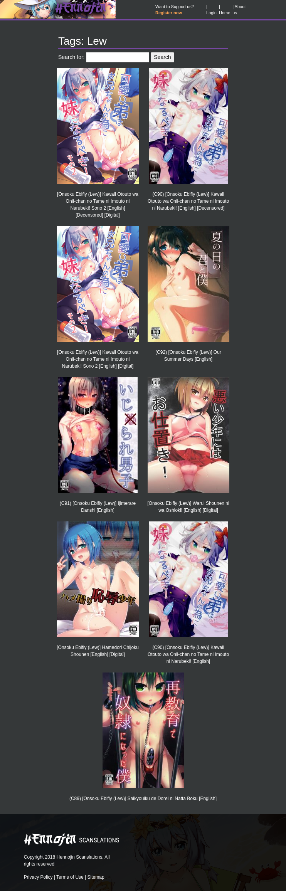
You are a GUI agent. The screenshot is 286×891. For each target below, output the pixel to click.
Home (224, 12)
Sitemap (95, 877)
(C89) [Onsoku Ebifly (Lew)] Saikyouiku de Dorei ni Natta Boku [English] (143, 798)
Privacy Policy (38, 877)
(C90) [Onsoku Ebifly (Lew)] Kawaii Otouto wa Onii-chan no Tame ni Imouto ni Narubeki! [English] (188, 654)
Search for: (71, 57)
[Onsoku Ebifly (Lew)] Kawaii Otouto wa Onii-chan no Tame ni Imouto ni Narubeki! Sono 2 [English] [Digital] (97, 359)
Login (211, 12)
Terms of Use (70, 877)
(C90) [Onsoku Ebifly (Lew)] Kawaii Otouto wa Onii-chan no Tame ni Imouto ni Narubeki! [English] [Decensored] (188, 201)
